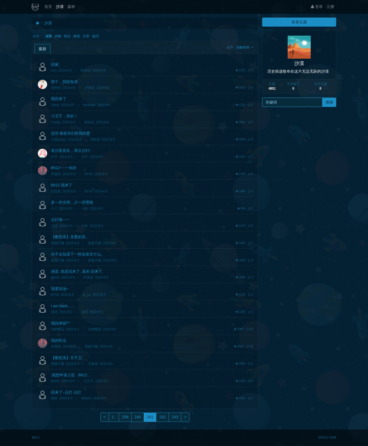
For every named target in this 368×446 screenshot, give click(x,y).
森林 (71, 6)
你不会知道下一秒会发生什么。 (78, 254)
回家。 (57, 64)
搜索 (329, 102)
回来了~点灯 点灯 (66, 392)
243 (175, 417)
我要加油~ (60, 288)
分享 (86, 36)
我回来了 (58, 98)
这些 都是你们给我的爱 (70, 133)
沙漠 (60, 6)
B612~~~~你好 (64, 168)
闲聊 (58, 36)
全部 (48, 36)
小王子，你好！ (64, 116)
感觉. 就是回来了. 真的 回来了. (77, 271)
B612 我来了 (62, 185)
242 (162, 417)
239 (125, 417)
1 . (114, 417)
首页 (48, 6)
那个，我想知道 (64, 81)
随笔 (76, 36)
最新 (42, 49)
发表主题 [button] (299, 22)
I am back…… (63, 306)
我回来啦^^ (60, 323)
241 (150, 417)
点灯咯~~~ (60, 219)
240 (137, 417)
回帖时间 (243, 47)
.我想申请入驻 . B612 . (70, 375)
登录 (317, 6)
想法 (67, 36)
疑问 (95, 36)
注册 (330, 6)
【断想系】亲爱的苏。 (70, 237)
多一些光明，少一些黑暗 (72, 202)
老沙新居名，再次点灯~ (71, 150)
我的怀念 (58, 340)
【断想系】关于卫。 (68, 358)
